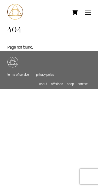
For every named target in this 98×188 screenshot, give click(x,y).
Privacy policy (45, 75)
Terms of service (18, 75)
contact (83, 84)
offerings (57, 84)
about (43, 84)
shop (70, 84)
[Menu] (88, 12)
